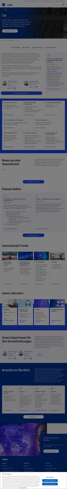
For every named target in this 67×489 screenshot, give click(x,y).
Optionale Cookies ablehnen (50, 480)
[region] (33, 480)
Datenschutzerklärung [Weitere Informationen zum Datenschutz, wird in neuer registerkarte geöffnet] (23, 487)
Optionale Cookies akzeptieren (50, 483)
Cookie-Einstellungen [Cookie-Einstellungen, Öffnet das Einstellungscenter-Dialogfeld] (50, 477)
